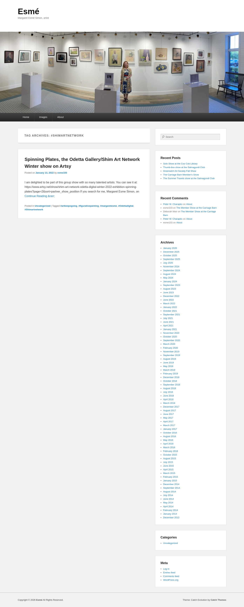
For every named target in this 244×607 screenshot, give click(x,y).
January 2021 (170, 329)
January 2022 (170, 307)
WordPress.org (170, 580)
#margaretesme (108, 206)
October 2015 (170, 454)
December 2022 (171, 296)
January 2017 (170, 429)
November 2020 (171, 333)
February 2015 (170, 477)
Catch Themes (218, 600)
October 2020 (170, 336)
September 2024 (171, 270)
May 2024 (168, 277)
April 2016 (168, 443)
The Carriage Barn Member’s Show (181, 174)
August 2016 (169, 436)
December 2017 (171, 406)
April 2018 (168, 399)
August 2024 (169, 274)
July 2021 (168, 318)
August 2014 (169, 491)
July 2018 (168, 392)
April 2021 (168, 325)
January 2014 (170, 514)
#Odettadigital (125, 206)
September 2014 (171, 488)
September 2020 (171, 340)
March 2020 (169, 344)
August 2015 (169, 458)
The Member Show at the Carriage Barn (196, 207)
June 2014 (168, 499)
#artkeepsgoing (68, 206)
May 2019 (168, 366)
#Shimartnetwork (34, 209)
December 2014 (171, 484)
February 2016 (170, 451)
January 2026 (170, 248)
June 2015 (168, 465)
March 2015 (169, 473)
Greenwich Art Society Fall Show (179, 171)
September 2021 (171, 314)
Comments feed (171, 576)
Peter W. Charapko (173, 204)
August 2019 (169, 359)
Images (43, 117)
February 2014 (170, 510)
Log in (166, 569)
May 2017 (168, 417)
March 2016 (169, 447)
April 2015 (168, 469)
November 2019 (171, 351)
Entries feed (169, 572)
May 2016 (168, 440)
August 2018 (169, 388)
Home (26, 117)
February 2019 (170, 373)
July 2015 (168, 462)
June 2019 (168, 362)
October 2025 (170, 255)
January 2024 (170, 281)
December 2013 (171, 517)
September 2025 (171, 259)
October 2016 (170, 432)
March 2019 (169, 370)
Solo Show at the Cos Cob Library (180, 163)
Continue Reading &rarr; (40, 196)
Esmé (28, 11)
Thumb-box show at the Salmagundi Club (184, 167)
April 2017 (168, 421)
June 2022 (168, 300)
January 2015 (170, 480)
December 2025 (171, 251)
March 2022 (169, 303)
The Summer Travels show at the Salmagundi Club (189, 178)
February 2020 (170, 348)
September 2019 (171, 355)
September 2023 (171, 285)
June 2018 (168, 395)
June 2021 (168, 322)
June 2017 (168, 414)
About (60, 117)
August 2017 (169, 410)
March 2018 (169, 403)
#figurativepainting (88, 206)
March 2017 (169, 425)
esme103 (62, 172)
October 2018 (170, 381)
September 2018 (171, 384)
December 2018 (171, 377)
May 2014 (168, 502)
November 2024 (171, 266)
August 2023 (169, 288)
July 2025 (168, 263)
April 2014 (168, 506)
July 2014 (168, 495)
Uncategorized (42, 206)
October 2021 (170, 311)
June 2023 (168, 292)
